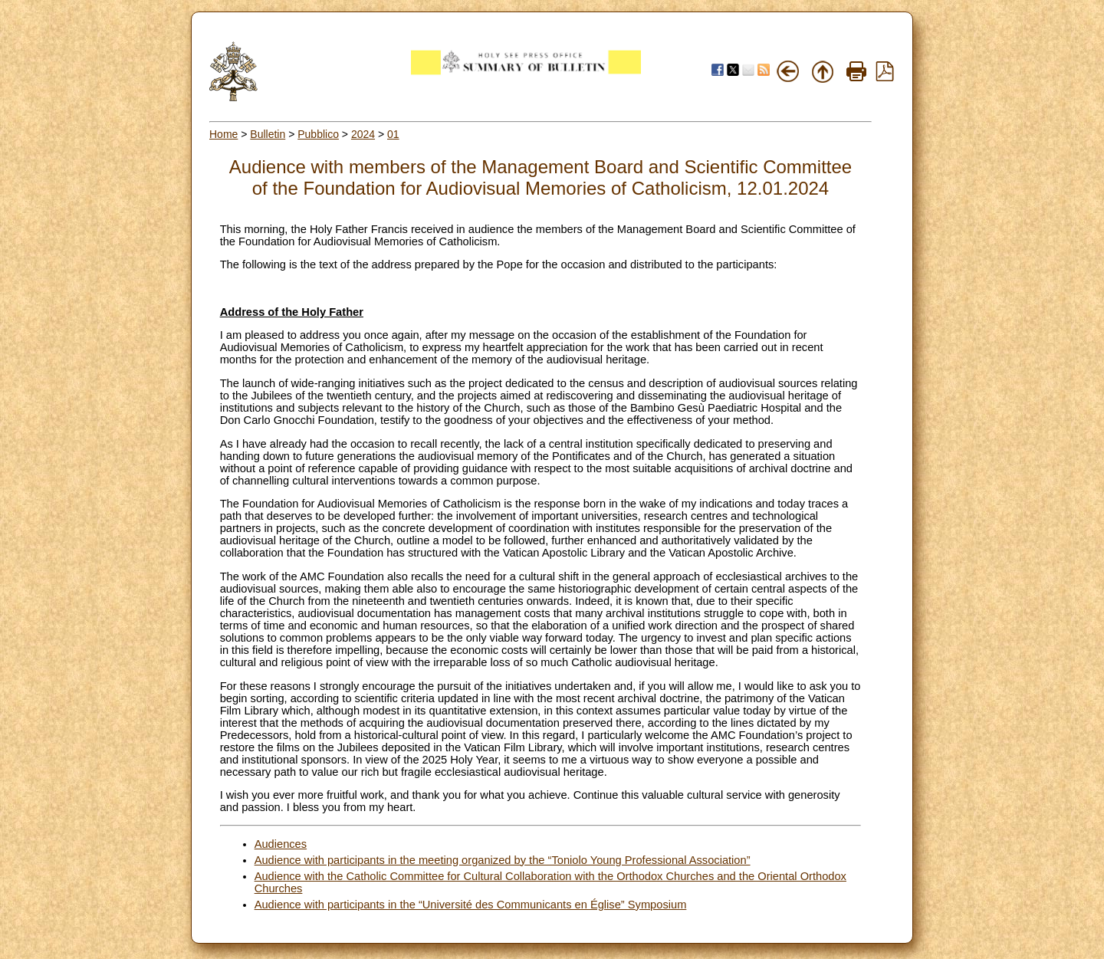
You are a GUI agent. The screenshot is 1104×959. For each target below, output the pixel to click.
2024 (363, 134)
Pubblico (318, 134)
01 (393, 134)
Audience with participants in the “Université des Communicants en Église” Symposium (471, 904)
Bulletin (267, 134)
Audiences (281, 844)
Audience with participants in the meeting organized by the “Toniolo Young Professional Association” (503, 860)
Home (223, 134)
